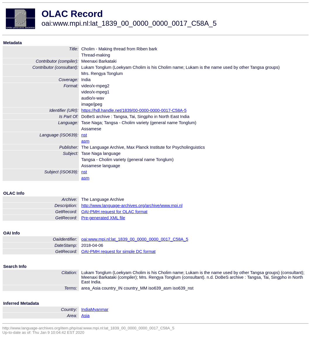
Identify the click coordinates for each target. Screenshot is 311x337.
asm (85, 141)
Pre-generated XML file (103, 217)
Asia (85, 315)
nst (84, 135)
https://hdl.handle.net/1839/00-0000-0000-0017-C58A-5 (133, 110)
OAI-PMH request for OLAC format (114, 211)
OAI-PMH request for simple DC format (118, 251)
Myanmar (99, 309)
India (86, 309)
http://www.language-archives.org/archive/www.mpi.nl (131, 205)
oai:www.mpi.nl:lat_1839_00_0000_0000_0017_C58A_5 (134, 239)
